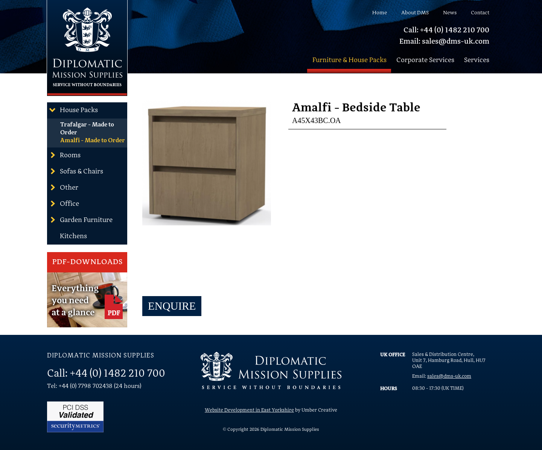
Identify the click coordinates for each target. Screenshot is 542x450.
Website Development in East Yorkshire (249, 410)
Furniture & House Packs (349, 60)
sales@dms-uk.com (449, 376)
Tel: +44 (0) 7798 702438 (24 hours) (94, 386)
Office (64, 203)
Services (476, 60)
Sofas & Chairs (76, 171)
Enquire (172, 306)
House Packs (73, 110)
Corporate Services (425, 60)
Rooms (65, 155)
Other (63, 187)
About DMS (415, 12)
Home (379, 12)
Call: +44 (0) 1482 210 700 (446, 30)
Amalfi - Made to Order (92, 141)
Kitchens (73, 236)
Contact (480, 12)
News (450, 12)
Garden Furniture (81, 219)
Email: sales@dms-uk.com (444, 42)
